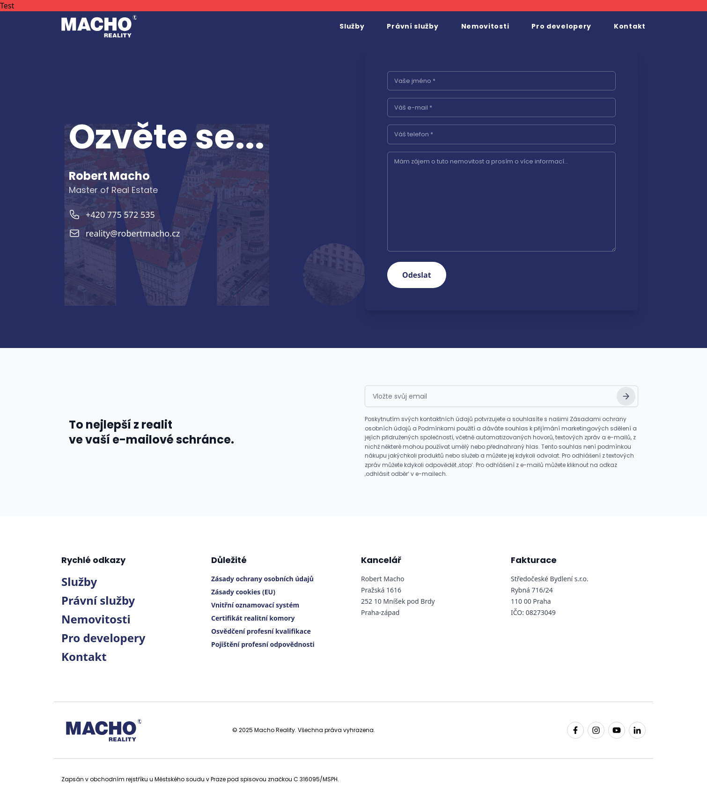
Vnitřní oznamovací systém (255, 604)
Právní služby (412, 26)
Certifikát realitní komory (253, 618)
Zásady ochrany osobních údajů (262, 578)
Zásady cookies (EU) (243, 591)
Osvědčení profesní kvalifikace (261, 631)
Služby (351, 26)
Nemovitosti (485, 26)
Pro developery (561, 26)
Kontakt (630, 26)
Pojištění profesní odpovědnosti (263, 644)
